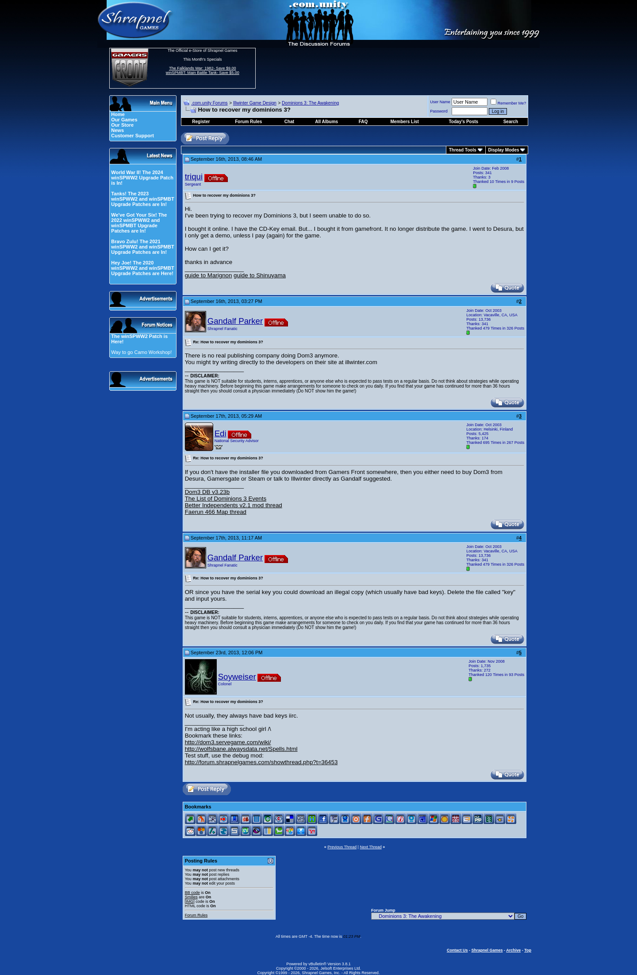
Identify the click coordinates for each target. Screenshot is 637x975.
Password (439, 111)
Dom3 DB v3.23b (207, 492)
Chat (289, 121)
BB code (192, 892)
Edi (220, 433)
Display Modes (503, 150)
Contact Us (457, 950)
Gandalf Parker (235, 321)
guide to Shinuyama (260, 275)
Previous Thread (342, 847)
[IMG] (190, 901)
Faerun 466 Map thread (215, 512)
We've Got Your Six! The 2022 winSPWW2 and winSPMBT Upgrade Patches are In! (139, 222)
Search (510, 121)
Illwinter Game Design (254, 103)
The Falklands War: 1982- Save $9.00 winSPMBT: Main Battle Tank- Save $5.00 (202, 70)
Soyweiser (237, 676)
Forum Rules (196, 915)
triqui (194, 176)
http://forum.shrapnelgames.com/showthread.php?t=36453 (261, 762)
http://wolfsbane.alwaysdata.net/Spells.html (241, 749)
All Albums (326, 121)
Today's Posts (464, 121)
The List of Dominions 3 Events (225, 498)
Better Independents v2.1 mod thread (233, 505)
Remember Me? (508, 103)
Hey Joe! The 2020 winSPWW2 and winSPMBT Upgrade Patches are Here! (142, 268)
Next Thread (370, 847)
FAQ (363, 121)
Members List (404, 121)
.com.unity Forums (209, 103)
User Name (440, 102)
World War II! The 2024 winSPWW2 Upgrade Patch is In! (142, 178)
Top (527, 950)
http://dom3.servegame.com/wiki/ (228, 742)
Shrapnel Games (487, 950)
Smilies (191, 897)
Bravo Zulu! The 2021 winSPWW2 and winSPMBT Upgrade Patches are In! (142, 247)
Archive (513, 950)
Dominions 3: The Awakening (310, 103)
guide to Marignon (208, 275)
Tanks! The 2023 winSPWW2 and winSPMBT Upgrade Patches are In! (142, 199)
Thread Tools (462, 150)
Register (201, 121)
